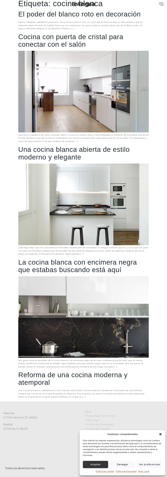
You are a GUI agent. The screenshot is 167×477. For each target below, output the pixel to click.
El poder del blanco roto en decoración (79, 14)
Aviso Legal (143, 471)
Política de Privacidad (126, 471)
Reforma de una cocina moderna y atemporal (73, 378)
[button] (160, 434)
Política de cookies (105, 471)
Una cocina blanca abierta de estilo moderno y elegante (74, 153)
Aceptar (95, 464)
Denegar (122, 464)
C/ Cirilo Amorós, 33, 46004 (20, 417)
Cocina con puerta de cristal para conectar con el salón (70, 40)
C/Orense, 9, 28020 (15, 428)
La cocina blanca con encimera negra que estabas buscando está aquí (77, 266)
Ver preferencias (149, 464)
